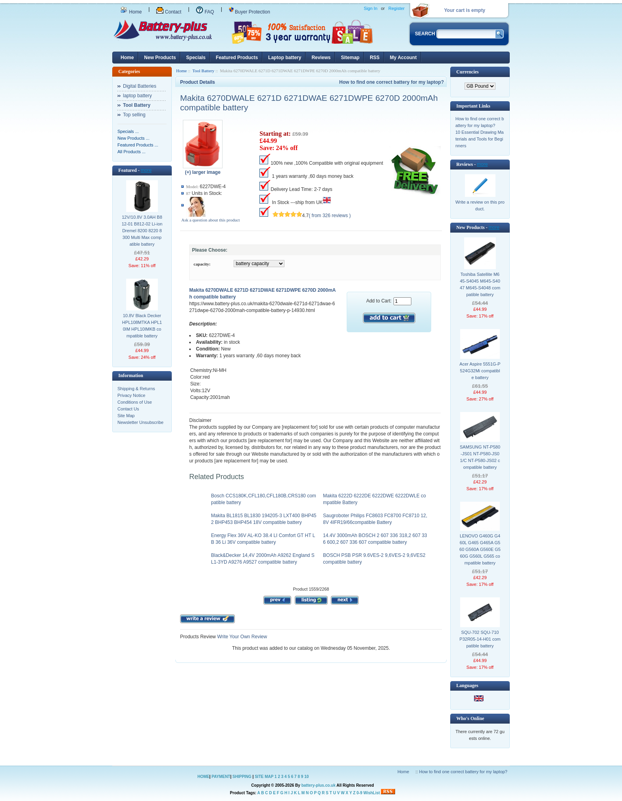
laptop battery (137, 95)
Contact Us (128, 408)
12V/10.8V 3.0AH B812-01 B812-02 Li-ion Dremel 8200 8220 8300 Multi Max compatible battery (142, 230)
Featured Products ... (137, 144)
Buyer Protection (249, 12)
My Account (403, 57)
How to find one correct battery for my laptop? (391, 82)
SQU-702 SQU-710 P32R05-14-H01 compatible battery (479, 639)
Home (131, 12)
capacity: (202, 264)
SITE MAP (264, 776)
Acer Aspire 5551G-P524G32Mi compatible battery (479, 371)
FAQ (205, 12)
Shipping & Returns (136, 388)
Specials (195, 57)
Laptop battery (284, 57)
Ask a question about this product (210, 220)
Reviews (320, 57)
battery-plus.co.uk (318, 785)
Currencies (467, 72)
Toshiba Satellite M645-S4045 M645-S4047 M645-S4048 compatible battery (480, 284)
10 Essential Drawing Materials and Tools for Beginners (479, 139)
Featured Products (237, 57)
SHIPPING (241, 776)
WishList (371, 793)
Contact (168, 12)
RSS (375, 57)
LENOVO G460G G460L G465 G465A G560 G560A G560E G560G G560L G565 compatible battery (480, 549)
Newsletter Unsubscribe (140, 422)
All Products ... (131, 151)
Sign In (370, 8)
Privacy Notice (131, 395)
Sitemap (350, 57)
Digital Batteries (139, 86)
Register (396, 8)
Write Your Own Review (241, 636)
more (146, 170)
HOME (203, 776)
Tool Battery (203, 70)
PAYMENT (220, 776)
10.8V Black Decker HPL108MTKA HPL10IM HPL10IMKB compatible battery (142, 325)
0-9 (359, 793)
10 (306, 776)
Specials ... (128, 131)
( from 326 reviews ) (330, 215)
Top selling (134, 114)
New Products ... (133, 138)
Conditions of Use (134, 402)
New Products (160, 57)
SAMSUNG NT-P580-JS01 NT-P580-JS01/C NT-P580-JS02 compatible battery (480, 457)
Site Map (125, 415)
